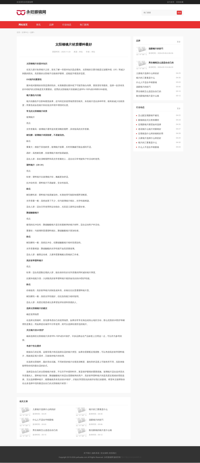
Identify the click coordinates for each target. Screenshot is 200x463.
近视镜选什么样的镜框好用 (150, 134)
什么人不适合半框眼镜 (43, 420)
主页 (18, 33)
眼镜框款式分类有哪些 (148, 120)
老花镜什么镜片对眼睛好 (149, 129)
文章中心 (25, 33)
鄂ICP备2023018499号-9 (131, 457)
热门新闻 (85, 25)
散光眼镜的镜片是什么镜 (100, 430)
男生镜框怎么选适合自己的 (45, 430)
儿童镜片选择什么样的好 (44, 409)
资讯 (39, 25)
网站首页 (23, 25)
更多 (179, 42)
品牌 (52, 25)
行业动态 (67, 25)
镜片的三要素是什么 (98, 409)
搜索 (179, 13)
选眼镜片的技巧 (96, 420)
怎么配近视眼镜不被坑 (148, 115)
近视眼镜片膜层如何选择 (149, 125)
